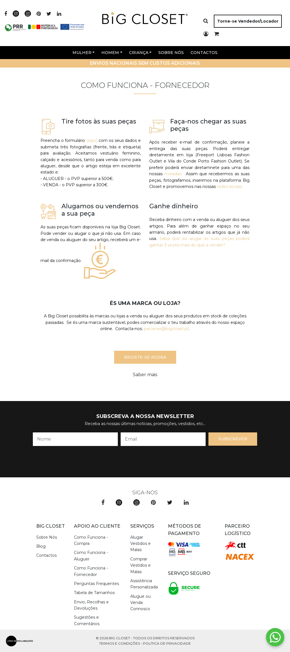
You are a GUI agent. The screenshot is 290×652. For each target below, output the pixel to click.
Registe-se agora (145, 357)
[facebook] (5, 14)
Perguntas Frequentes (96, 583)
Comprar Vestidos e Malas (140, 565)
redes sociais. (230, 186)
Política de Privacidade (167, 643)
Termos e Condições (119, 643)
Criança (138, 52)
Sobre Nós (171, 52)
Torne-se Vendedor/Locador (247, 21)
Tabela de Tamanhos (94, 592)
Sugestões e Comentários (86, 620)
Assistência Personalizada (144, 584)
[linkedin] (59, 14)
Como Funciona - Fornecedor (91, 571)
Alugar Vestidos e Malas (140, 544)
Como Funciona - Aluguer (91, 555)
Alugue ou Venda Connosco (140, 603)
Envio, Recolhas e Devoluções (91, 605)
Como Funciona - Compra (91, 540)
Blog (41, 546)
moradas (172, 173)
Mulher (81, 52)
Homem (110, 52)
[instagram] (16, 14)
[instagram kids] (136, 503)
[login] (205, 34)
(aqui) (91, 140)
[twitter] (48, 14)
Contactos (204, 52)
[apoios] (45, 25)
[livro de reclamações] (19, 641)
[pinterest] (39, 14)
